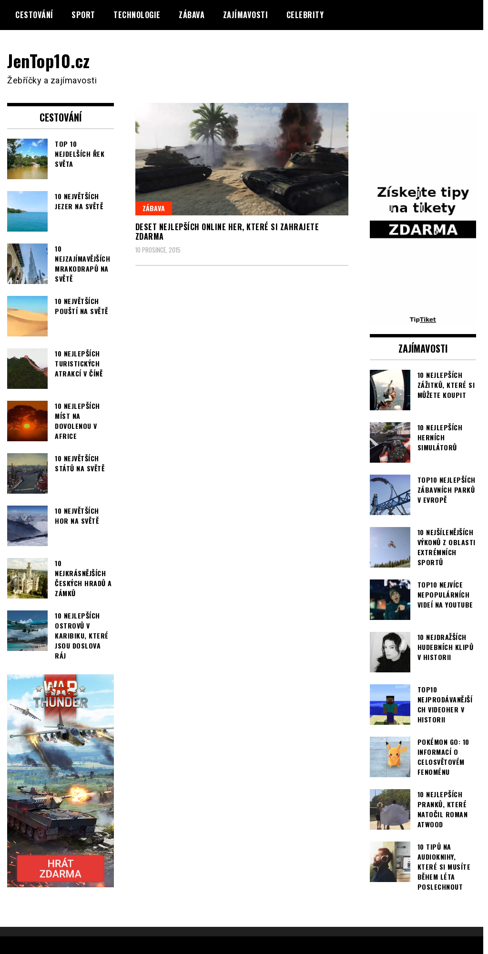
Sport (83, 14)
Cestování (34, 14)
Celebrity (305, 14)
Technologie (137, 14)
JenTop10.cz (48, 60)
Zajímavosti (245, 14)
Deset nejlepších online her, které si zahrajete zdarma (227, 232)
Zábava (191, 14)
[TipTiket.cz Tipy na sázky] (423, 318)
